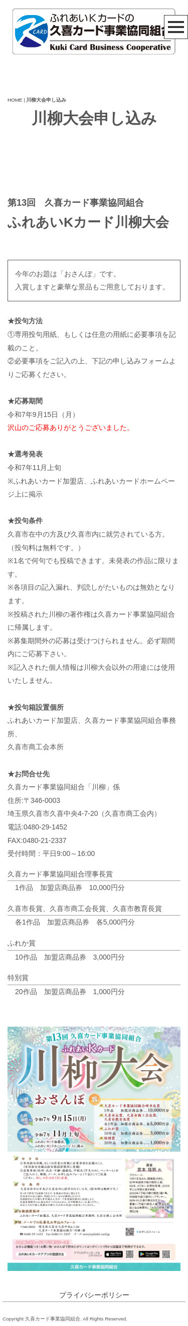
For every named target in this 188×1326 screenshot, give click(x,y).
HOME (15, 100)
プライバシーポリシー (94, 1295)
